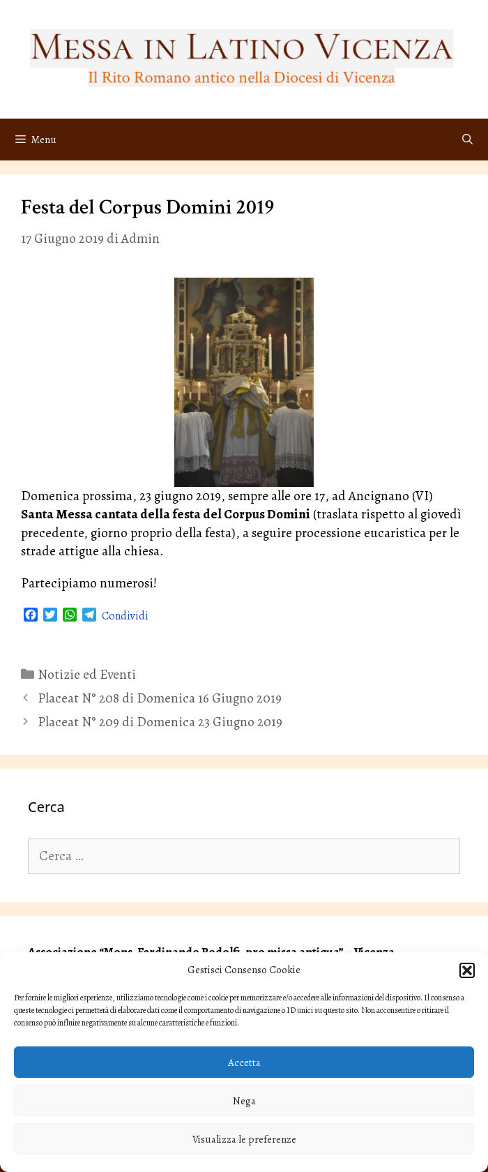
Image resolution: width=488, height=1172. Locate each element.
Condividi (125, 616)
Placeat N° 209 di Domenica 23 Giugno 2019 (160, 722)
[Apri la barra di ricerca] (467, 139)
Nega (244, 1101)
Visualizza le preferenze (244, 1139)
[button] (467, 970)
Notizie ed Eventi (87, 675)
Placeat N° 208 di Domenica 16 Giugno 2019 (160, 698)
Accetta (244, 1062)
